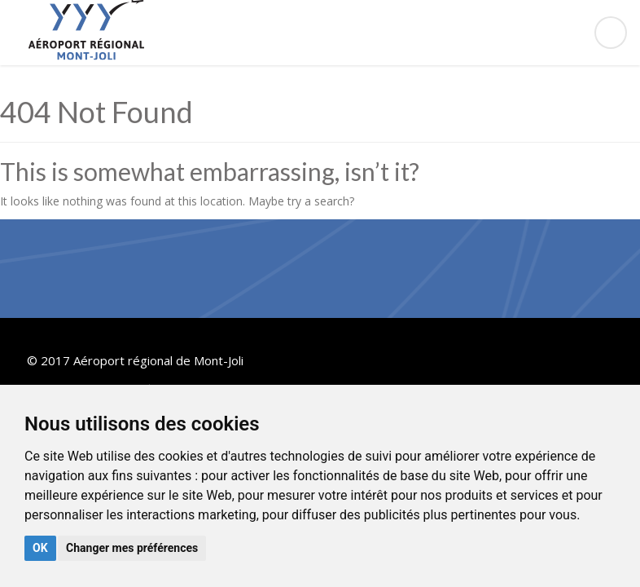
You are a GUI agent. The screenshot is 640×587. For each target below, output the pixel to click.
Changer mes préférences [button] (132, 547)
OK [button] (40, 547)
